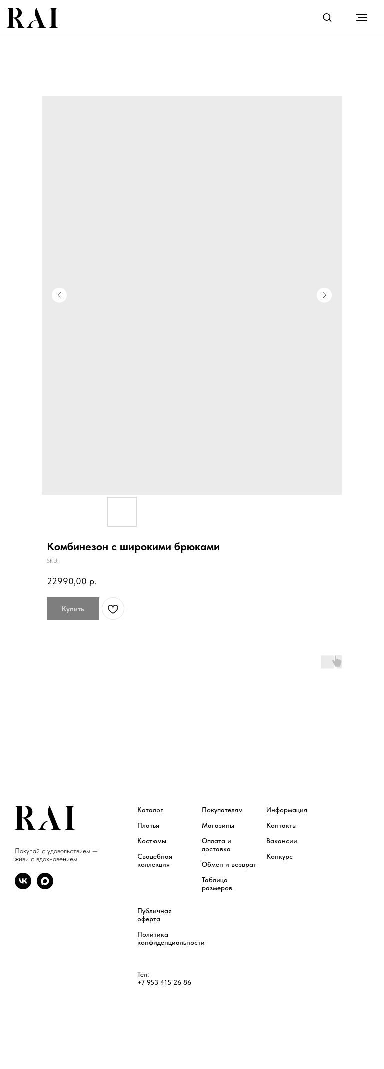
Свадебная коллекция (155, 860)
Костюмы (152, 841)
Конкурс (279, 856)
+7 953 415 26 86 (165, 982)
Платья (149, 826)
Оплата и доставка (217, 845)
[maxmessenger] (45, 886)
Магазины (218, 826)
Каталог (151, 810)
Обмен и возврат (229, 864)
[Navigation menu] (362, 17)
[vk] (23, 886)
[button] (327, 17)
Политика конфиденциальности (171, 938)
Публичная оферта (155, 915)
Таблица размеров (217, 884)
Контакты (281, 826)
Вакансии (282, 841)
